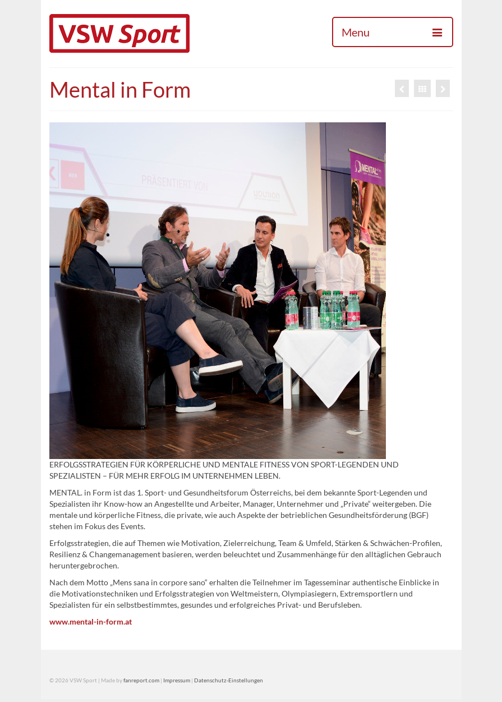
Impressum (176, 680)
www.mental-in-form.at (90, 621)
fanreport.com (141, 680)
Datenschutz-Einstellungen (228, 680)
